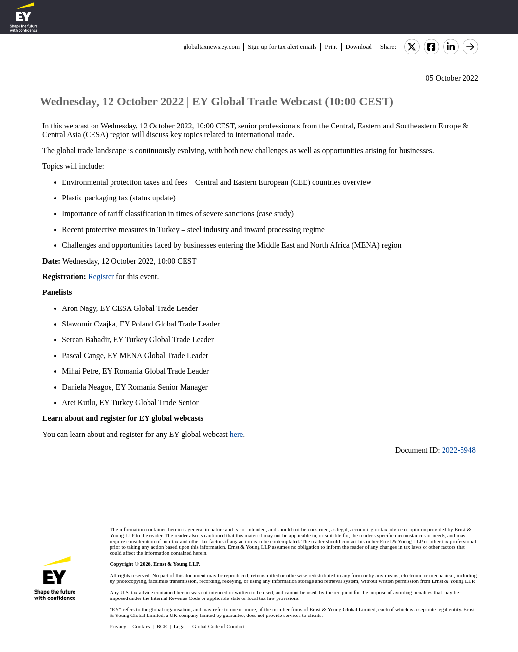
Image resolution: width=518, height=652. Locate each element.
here (236, 434)
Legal (180, 626)
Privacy (118, 626)
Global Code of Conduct (218, 626)
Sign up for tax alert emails (282, 46)
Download (359, 46)
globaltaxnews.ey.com (212, 46)
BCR (162, 626)
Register (101, 276)
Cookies (141, 626)
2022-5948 (459, 450)
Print (331, 46)
